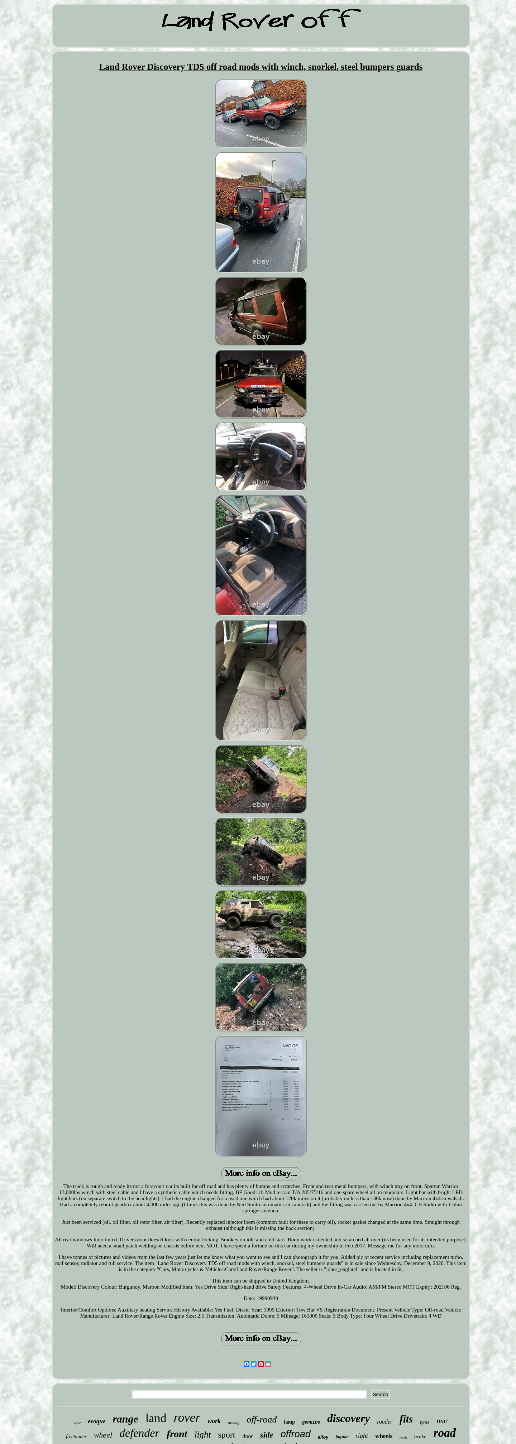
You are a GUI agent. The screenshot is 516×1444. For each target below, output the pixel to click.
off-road (262, 1419)
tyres (424, 1422)
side (266, 1434)
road (445, 1432)
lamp (289, 1422)
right (361, 1435)
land (156, 1418)
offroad (296, 1434)
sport (226, 1434)
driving (233, 1423)
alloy (323, 1437)
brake (420, 1436)
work (214, 1421)
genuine (311, 1422)
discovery (348, 1418)
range (125, 1419)
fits (406, 1419)
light (203, 1434)
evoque (96, 1421)
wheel (103, 1434)
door (247, 1436)
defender (139, 1432)
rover (186, 1418)
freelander (76, 1436)
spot (77, 1423)
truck (403, 1438)
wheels (383, 1436)
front (177, 1433)
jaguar (341, 1436)
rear (442, 1421)
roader (384, 1422)
